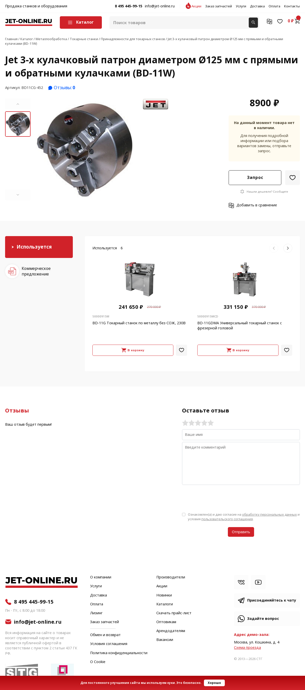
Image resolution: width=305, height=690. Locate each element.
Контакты (292, 6)
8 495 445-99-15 (128, 6)
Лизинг (96, 613)
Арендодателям (170, 631)
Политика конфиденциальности (118, 653)
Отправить (241, 532)
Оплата (274, 6)
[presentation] (220, 498)
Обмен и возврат (105, 635)
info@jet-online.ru (160, 6)
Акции (196, 6)
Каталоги (164, 604)
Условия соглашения (108, 644)
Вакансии (164, 639)
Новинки (164, 595)
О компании (100, 577)
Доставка (257, 6)
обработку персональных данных (269, 514)
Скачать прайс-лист (173, 613)
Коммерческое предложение (36, 271)
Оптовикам (166, 622)
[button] (18, 104)
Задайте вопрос (263, 618)
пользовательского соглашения (227, 519)
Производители (170, 577)
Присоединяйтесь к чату (271, 600)
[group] (84, 149)
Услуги (241, 6)
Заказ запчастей (218, 6)
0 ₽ (294, 21)
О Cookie (97, 662)
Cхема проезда (247, 647)
